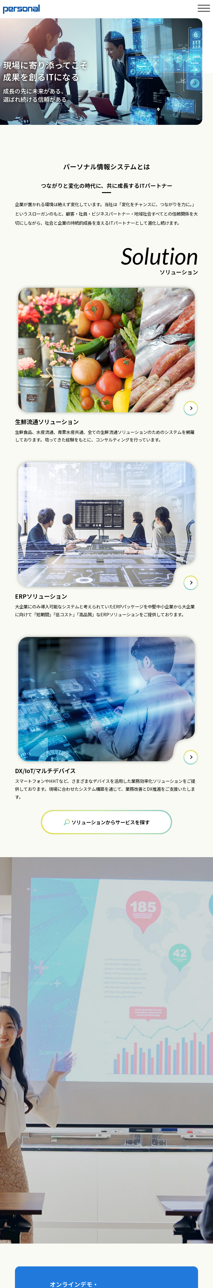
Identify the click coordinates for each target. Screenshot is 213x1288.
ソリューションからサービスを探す (107, 822)
